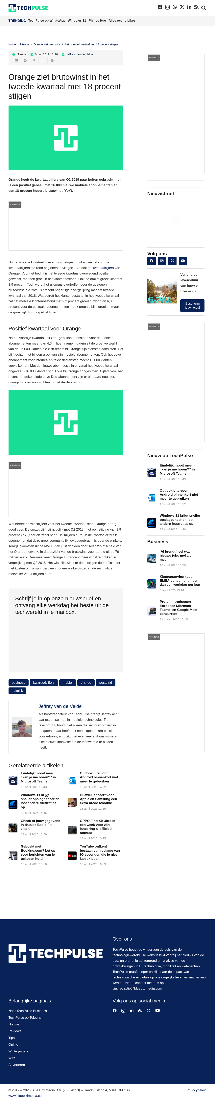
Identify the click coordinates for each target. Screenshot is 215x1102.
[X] (182, 7)
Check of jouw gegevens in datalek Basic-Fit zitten (40, 825)
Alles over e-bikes (121, 20)
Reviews (15, 1031)
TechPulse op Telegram (26, 1017)
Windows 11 (77, 20)
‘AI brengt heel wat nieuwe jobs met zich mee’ (177, 556)
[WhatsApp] (175, 7)
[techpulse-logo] (28, 8)
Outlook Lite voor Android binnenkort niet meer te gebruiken (99, 777)
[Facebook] (160, 7)
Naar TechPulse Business (28, 1011)
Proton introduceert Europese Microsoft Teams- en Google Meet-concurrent (179, 608)
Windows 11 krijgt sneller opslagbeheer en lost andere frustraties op (180, 520)
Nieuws (22, 54)
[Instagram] (167, 7)
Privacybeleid (196, 1090)
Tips (12, 1038)
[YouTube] (183, 261)
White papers (18, 1051)
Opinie (13, 1044)
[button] (204, 8)
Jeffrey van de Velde (79, 54)
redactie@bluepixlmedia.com (140, 988)
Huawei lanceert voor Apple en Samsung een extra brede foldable (98, 799)
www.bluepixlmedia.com (26, 1096)
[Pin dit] (52, 60)
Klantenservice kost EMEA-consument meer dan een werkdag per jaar (180, 581)
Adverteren (17, 1065)
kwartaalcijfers (103, 268)
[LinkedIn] (189, 7)
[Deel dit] (25, 60)
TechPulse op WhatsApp (47, 20)
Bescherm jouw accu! (192, 305)
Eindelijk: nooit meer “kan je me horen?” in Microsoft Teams (38, 777)
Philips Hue (98, 20)
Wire (12, 1058)
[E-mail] (16, 60)
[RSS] (196, 7)
